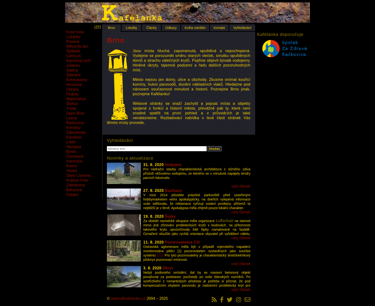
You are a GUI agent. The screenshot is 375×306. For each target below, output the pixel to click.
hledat (214, 148)
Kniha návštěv (195, 28)
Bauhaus (173, 191)
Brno (111, 28)
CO (160, 255)
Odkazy (170, 28)
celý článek (241, 186)
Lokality (131, 28)
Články (151, 28)
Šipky (170, 216)
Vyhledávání (242, 28)
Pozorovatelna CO (182, 242)
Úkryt (168, 268)
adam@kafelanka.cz (128, 298)
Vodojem (173, 165)
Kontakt (219, 28)
